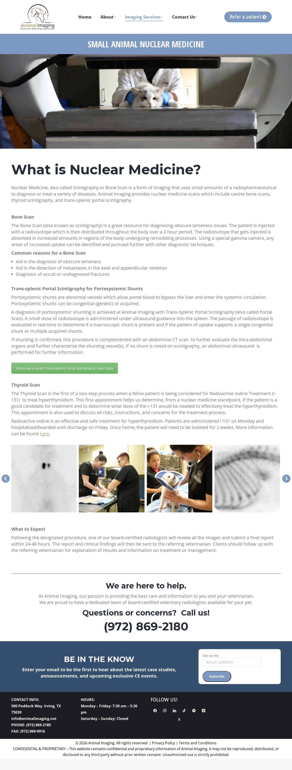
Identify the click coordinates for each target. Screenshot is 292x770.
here (44, 445)
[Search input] (262, 6)
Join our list (211, 667)
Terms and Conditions (198, 754)
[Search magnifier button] (239, 5)
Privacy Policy (163, 754)
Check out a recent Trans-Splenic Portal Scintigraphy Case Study (64, 379)
